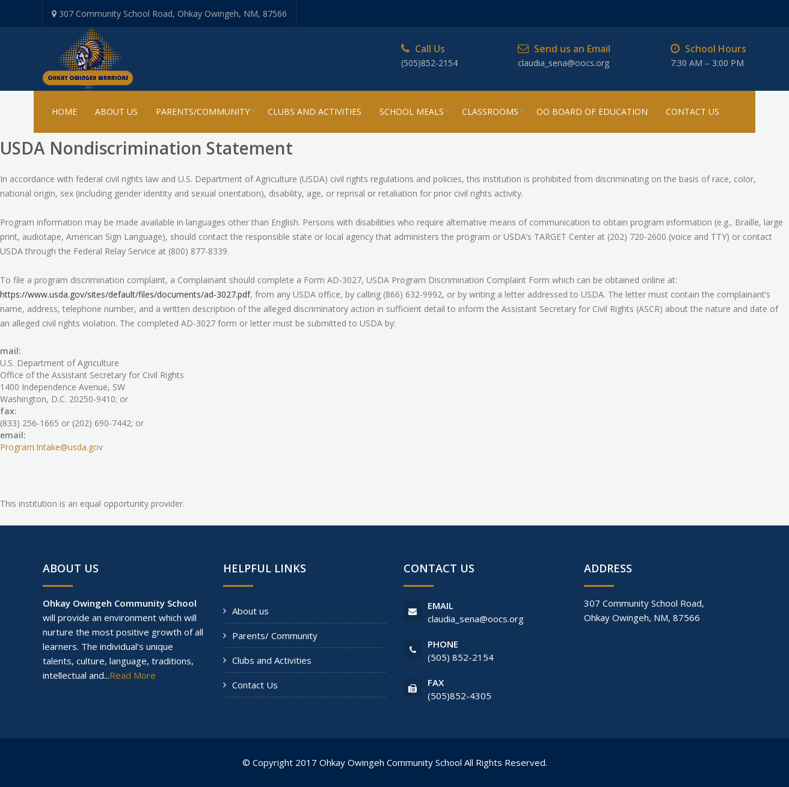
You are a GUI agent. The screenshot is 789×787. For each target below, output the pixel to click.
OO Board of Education (592, 111)
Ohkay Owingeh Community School (390, 762)
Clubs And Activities (314, 111)
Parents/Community (203, 111)
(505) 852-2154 (461, 657)
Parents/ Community (275, 635)
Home (64, 111)
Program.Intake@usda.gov (51, 447)
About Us (116, 111)
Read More (132, 675)
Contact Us (692, 111)
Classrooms (490, 111)
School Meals (411, 111)
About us (250, 611)
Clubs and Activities (272, 660)
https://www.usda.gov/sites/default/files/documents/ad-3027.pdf (125, 294)
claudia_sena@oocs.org (476, 619)
